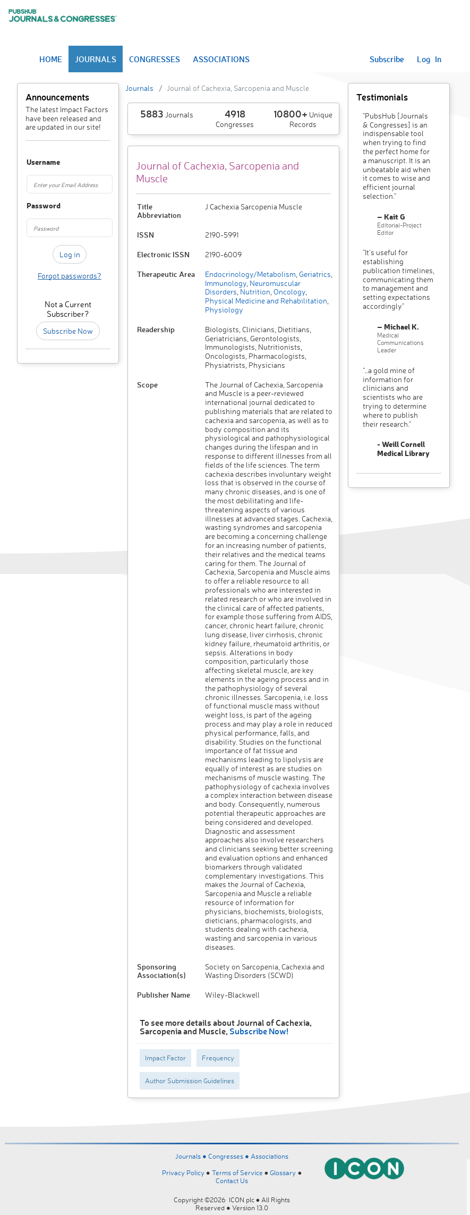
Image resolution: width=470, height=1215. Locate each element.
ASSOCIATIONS (221, 59)
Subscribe (387, 59)
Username (32, 162)
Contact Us (232, 1180)
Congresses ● (229, 1156)
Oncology (288, 291)
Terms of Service (237, 1172)
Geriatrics (314, 274)
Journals (139, 87)
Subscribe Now (68, 330)
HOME (50, 59)
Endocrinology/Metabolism (250, 274)
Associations (269, 1156)
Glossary (283, 1172)
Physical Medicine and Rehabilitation (266, 300)
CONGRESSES (154, 59)
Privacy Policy (183, 1172)
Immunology (225, 283)
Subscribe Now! (258, 1030)
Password (32, 205)
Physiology (224, 309)
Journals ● (191, 1156)
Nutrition (254, 291)
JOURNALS (95, 59)
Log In (429, 59)
